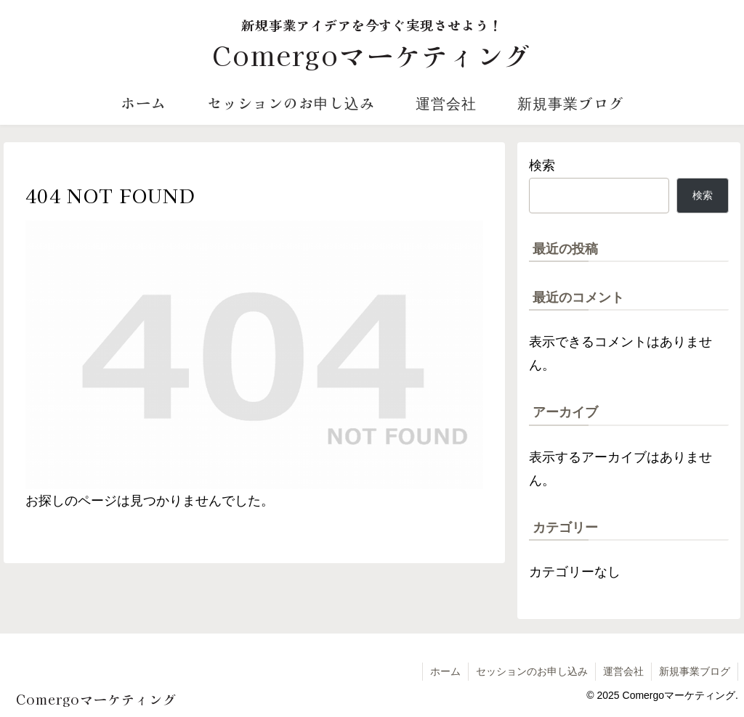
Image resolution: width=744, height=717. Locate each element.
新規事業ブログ (694, 671)
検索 (542, 165)
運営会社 (623, 671)
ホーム (445, 671)
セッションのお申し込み (532, 671)
